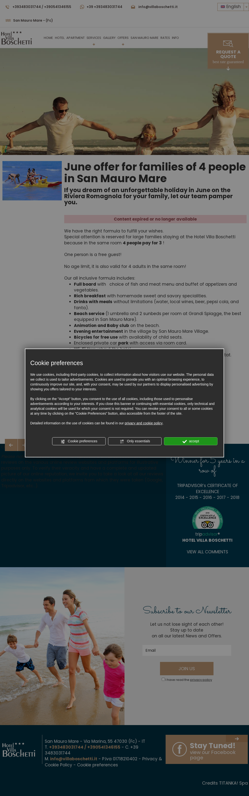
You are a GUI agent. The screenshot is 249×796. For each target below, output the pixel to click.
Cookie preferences (79, 441)
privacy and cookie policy (144, 423)
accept (191, 441)
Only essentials (135, 441)
